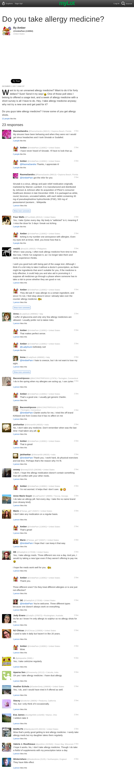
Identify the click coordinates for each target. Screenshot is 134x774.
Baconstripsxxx (21, 378)
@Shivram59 (30, 425)
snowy (16, 469)
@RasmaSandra (35, 131)
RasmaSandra (20, 131)
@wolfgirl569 (30, 715)
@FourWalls (30, 217)
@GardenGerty (36, 686)
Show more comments (22, 211)
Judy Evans (19, 615)
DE (14, 552)
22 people (6, 119)
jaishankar (18, 424)
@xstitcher (25, 701)
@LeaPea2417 (39, 496)
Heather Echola (21, 686)
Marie (16, 511)
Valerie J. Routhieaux (24, 744)
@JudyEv (30, 615)
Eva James (19, 714)
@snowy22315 (27, 470)
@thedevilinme (33, 759)
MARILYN (18, 729)
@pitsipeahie (20, 658)
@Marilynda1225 (31, 729)
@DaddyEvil (22, 552)
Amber (21, 27)
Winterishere (20, 759)
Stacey (16, 700)
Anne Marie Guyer (22, 496)
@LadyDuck (24, 314)
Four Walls (18, 217)
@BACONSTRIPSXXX (40, 378)
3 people (16, 243)
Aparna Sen (19, 672)
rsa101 (16, 248)
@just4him (40, 744)
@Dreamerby (31, 672)
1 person (16, 206)
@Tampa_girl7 (25, 511)
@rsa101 (24, 249)
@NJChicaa (29, 630)
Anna (16, 313)
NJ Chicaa (18, 630)
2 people (16, 141)
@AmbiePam (19, 31)
